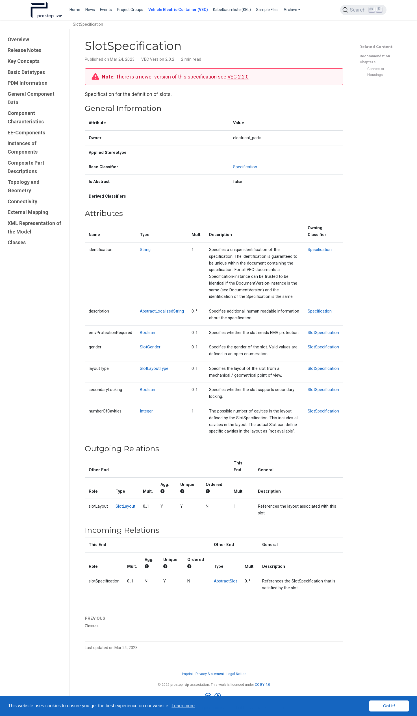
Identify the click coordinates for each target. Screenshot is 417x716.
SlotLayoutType (154, 368)
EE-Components (26, 133)
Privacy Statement (210, 674)
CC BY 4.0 (262, 685)
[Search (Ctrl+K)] (363, 10)
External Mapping (28, 212)
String (145, 249)
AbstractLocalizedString (162, 311)
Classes (17, 242)
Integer (146, 411)
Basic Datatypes (26, 72)
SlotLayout (125, 506)
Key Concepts (24, 61)
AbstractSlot (225, 581)
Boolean (147, 332)
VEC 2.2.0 (238, 77)
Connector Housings (375, 72)
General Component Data (31, 98)
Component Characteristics (26, 117)
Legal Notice (236, 674)
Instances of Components (23, 147)
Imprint (187, 674)
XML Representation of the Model (34, 227)
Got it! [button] (389, 706)
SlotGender (150, 347)
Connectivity (22, 201)
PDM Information (27, 83)
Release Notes (24, 50)
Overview (18, 39)
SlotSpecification (323, 332)
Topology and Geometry (24, 186)
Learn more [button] (183, 705)
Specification (245, 167)
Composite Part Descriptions (26, 167)
